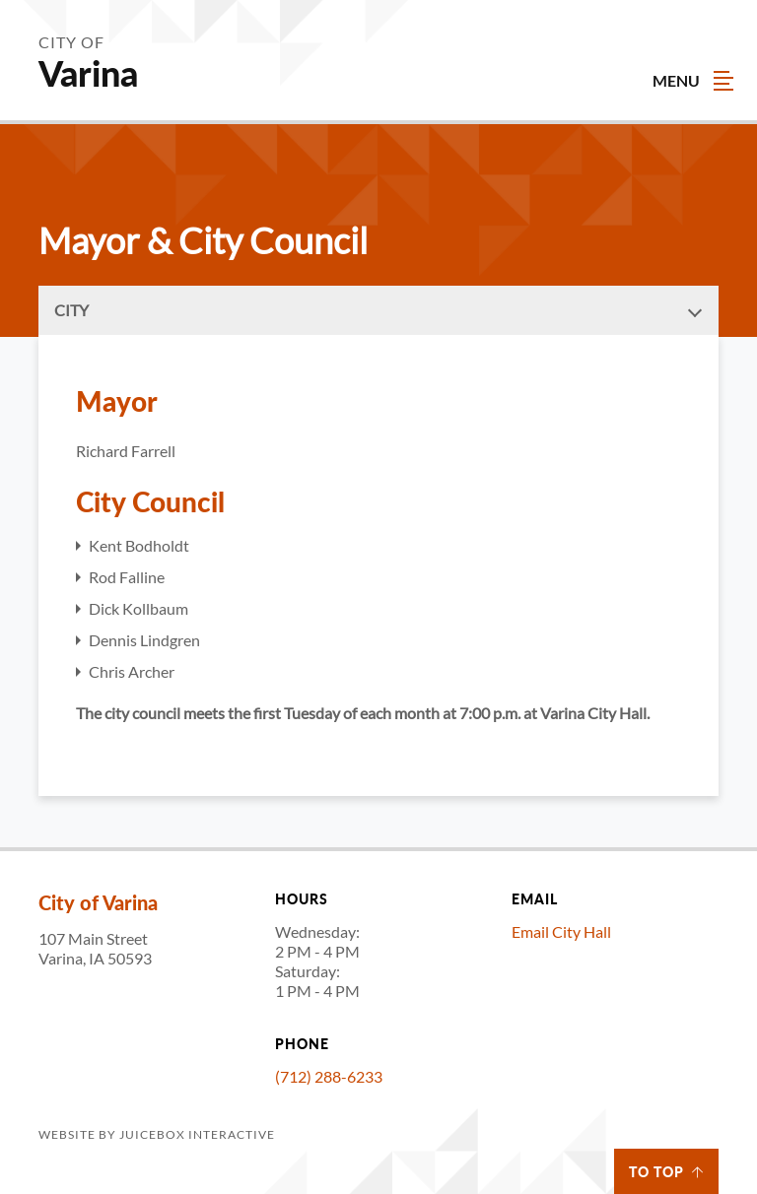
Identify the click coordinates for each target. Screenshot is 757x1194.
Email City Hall (561, 931)
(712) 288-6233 (328, 1076)
